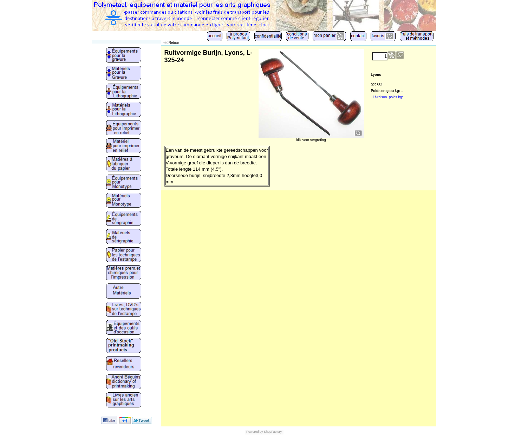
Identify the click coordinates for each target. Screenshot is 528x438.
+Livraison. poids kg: (387, 97)
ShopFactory (272, 431)
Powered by (254, 431)
